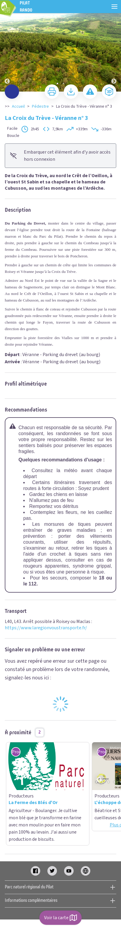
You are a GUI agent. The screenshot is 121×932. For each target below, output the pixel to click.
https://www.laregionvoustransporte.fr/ (46, 628)
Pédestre (40, 106)
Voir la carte (60, 917)
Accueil (18, 106)
